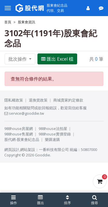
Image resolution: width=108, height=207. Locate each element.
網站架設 (27, 149)
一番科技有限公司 (54, 149)
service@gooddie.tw (24, 113)
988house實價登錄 (55, 134)
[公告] (101, 8)
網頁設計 (11, 149)
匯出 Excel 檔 (57, 59)
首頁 (7, 22)
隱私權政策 (13, 100)
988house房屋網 (18, 128)
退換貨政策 (38, 100)
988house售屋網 (18, 134)
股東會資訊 (26, 22)
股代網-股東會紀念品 (21, 139)
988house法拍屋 (53, 128)
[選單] (8, 8)
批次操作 (18, 59)
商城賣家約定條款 (68, 100)
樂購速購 (52, 139)
